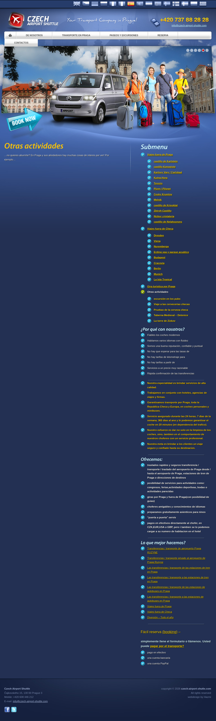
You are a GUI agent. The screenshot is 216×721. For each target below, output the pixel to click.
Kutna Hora (160, 177)
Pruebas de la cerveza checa (171, 309)
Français (112, 4)
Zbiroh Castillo (162, 210)
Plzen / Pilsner (162, 188)
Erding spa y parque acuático (171, 252)
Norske (157, 4)
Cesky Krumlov (163, 194)
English (76, 4)
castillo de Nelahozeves (168, 221)
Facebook (7, 709)
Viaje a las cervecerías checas (172, 304)
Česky (85, 4)
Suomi (176, 4)
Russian (103, 4)
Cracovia (159, 263)
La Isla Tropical (163, 279)
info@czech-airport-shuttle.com (189, 25)
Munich (158, 274)
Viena (157, 241)
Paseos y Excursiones (124, 35)
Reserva (163, 35)
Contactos (21, 43)
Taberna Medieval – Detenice (171, 315)
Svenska (167, 4)
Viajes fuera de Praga (160, 154)
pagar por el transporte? (167, 646)
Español (130, 4)
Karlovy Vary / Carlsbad (168, 172)
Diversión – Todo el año (160, 617)
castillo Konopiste (164, 166)
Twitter (14, 709)
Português (139, 4)
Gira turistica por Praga (161, 286)
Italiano (121, 4)
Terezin (158, 183)
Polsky (194, 4)
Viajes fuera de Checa (160, 228)
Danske (185, 4)
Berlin (157, 268)
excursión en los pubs (167, 298)
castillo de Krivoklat (166, 205)
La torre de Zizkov (164, 320)
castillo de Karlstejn (166, 161)
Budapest (159, 257)
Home (10, 35)
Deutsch (94, 4)
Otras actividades (157, 292)
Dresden (159, 235)
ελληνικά (203, 4)
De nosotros (34, 35)
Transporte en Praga (76, 35)
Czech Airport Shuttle (33, 20)
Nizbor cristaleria (164, 216)
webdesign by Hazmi (199, 697)
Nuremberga (161, 246)
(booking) (169, 632)
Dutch (148, 4)
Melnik (158, 199)
